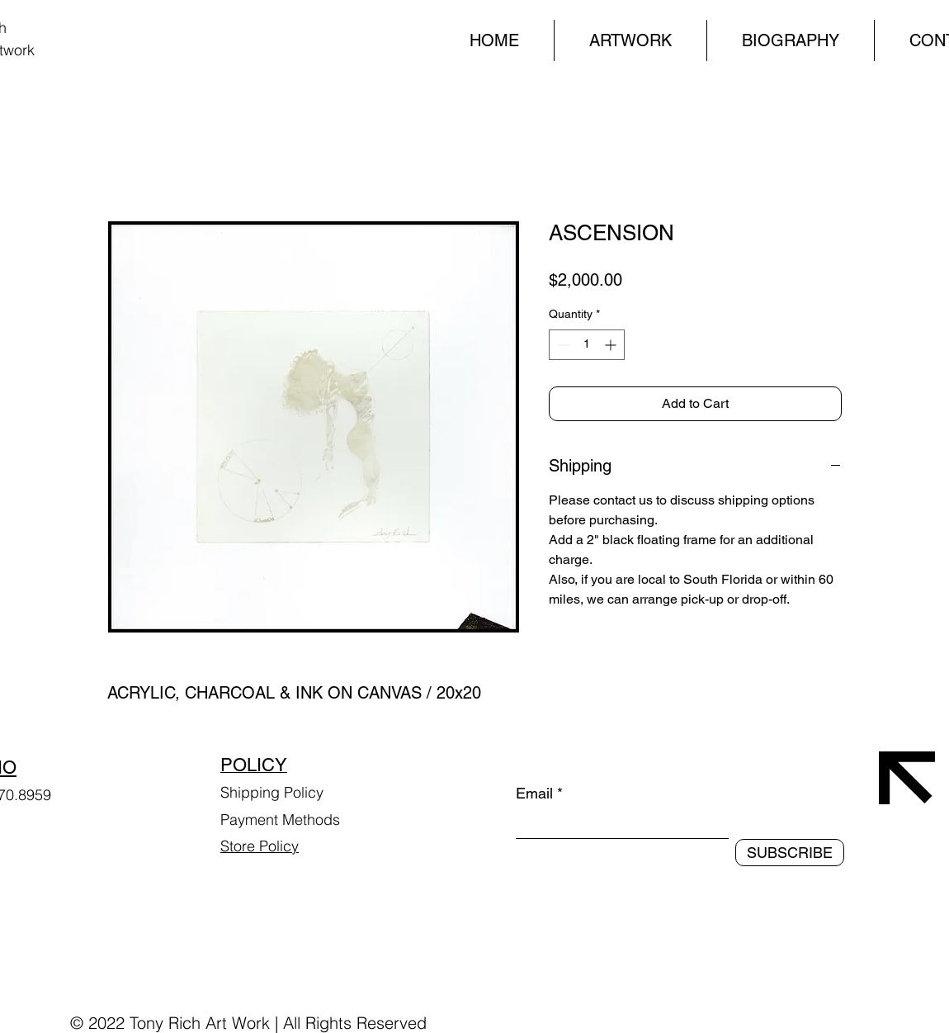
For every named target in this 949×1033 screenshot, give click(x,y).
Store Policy (259, 845)
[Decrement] (561, 344)
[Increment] (612, 344)
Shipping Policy (271, 792)
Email (534, 793)
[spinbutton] (587, 344)
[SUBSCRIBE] (789, 852)
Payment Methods (282, 819)
